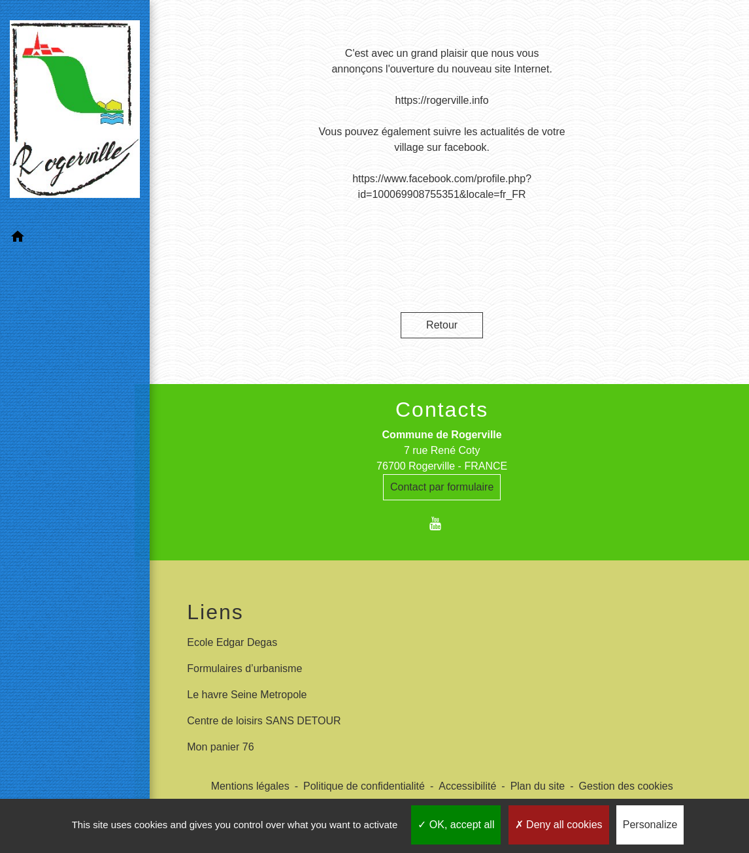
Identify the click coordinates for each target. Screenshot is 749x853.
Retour (442, 324)
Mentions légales (250, 786)
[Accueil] (67, 101)
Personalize (650, 824)
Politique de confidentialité (364, 786)
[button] (67, 218)
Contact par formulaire (441, 486)
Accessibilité (467, 786)
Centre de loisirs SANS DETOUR (264, 720)
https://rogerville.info (442, 100)
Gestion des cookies (626, 786)
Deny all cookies (559, 824)
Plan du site (537, 786)
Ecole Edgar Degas (232, 642)
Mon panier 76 (220, 746)
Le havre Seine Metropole (247, 694)
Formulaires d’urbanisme (244, 668)
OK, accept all (456, 824)
